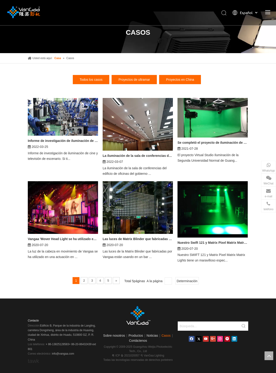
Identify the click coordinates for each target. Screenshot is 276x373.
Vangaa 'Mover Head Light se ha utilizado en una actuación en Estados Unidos (63, 239)
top (269, 355)
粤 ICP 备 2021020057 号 (128, 355)
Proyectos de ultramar (134, 79)
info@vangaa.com (63, 353)
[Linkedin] (234, 339)
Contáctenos (138, 340)
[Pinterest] (227, 339)
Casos (166, 335)
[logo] (138, 316)
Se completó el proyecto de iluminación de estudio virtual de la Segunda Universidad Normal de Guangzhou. (212, 142)
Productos (136, 335)
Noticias (152, 335)
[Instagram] (220, 339)
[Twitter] (199, 339)
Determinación (187, 281)
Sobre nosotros (114, 335)
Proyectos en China (180, 79)
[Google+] (213, 339)
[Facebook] (191, 339)
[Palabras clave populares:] (243, 326)
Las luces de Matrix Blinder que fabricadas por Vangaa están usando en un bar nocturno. (138, 239)
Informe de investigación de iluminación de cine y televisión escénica (63, 141)
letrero (169, 360)
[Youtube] (206, 339)
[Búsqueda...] (208, 326)
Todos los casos (91, 79)
